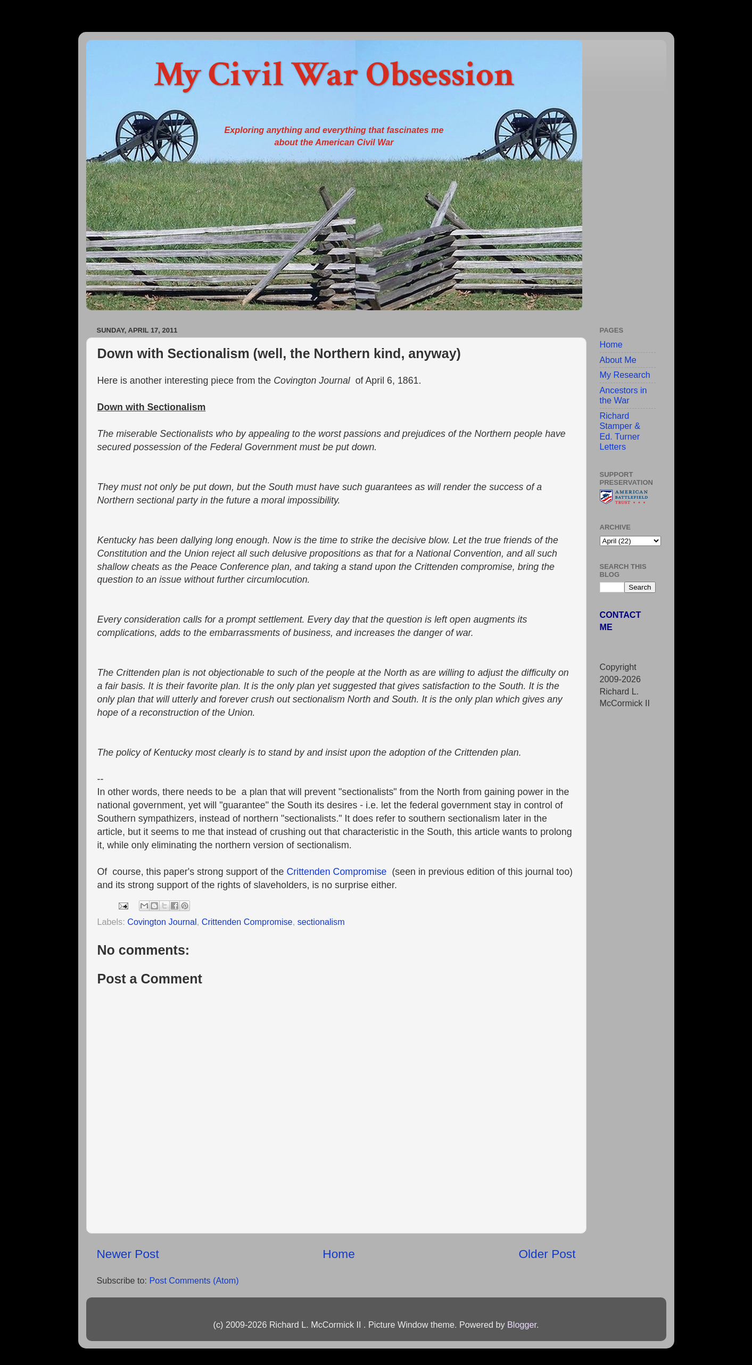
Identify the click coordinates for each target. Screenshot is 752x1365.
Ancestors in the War (623, 395)
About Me (618, 360)
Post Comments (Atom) (193, 1280)
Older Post (546, 1254)
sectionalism (321, 921)
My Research (625, 374)
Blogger (521, 1324)
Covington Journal (161, 921)
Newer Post (128, 1254)
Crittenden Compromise (336, 871)
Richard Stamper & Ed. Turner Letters (620, 431)
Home (338, 1254)
